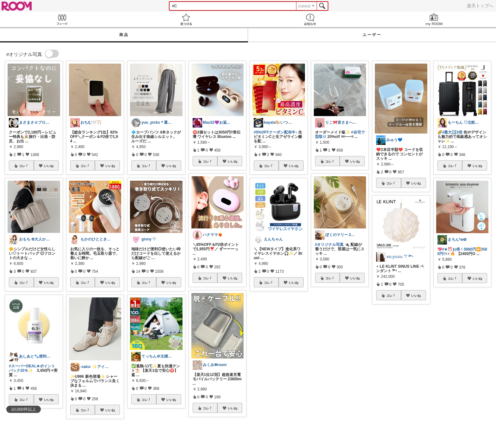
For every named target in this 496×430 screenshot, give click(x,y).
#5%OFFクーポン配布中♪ (275, 132)
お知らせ (310, 19)
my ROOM (434, 19)
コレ (23, 165)
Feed (62, 19)
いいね (48, 165)
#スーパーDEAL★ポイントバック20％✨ (32, 368)
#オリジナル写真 (329, 244)
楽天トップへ (480, 5)
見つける (186, 19)
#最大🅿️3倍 (452, 132)
